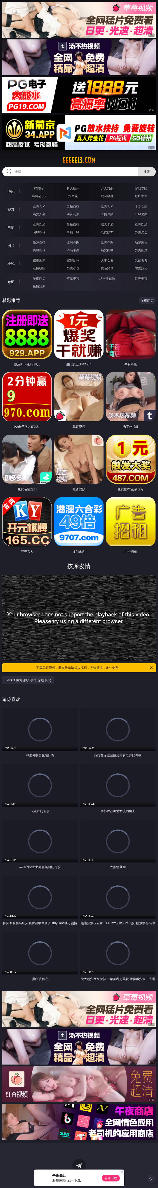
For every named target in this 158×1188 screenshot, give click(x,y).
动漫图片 (141, 242)
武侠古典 (141, 260)
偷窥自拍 (39, 242)
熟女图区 (107, 250)
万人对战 (107, 188)
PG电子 (39, 188)
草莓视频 (73, 278)
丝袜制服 (73, 214)
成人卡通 (107, 224)
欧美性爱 (141, 224)
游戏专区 (141, 188)
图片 (11, 245)
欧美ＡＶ (107, 206)
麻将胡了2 (39, 196)
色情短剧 (39, 286)
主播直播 (107, 214)
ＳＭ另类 (141, 214)
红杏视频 (141, 278)
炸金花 (73, 196)
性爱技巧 (141, 268)
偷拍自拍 (73, 224)
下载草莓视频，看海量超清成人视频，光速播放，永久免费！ (94, 667)
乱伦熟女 (107, 232)
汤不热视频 (107, 278)
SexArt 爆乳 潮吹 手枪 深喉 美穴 (28, 680)
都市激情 (39, 260)
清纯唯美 (73, 250)
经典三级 (73, 232)
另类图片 (141, 250)
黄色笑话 (107, 268)
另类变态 (141, 232)
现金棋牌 (107, 196)
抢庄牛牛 (141, 196)
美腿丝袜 (39, 250)
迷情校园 (39, 268)
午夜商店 (39, 278)
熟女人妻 (39, 214)
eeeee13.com (79, 160)
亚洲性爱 (39, 224)
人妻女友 (107, 260)
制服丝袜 (39, 232)
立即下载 (110, 1178)
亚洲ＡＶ (39, 206)
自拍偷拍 (73, 206)
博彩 (11, 191)
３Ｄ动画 (141, 206)
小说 (11, 263)
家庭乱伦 (73, 260)
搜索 (147, 171)
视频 (11, 209)
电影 (11, 227)
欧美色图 (107, 242)
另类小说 (73, 268)
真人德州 (73, 188)
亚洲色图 (73, 242)
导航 (11, 281)
